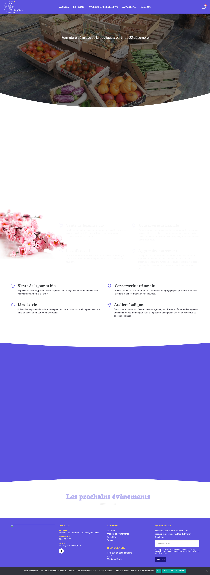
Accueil (64, 6)
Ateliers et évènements (118, 534)
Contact (145, 6)
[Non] (206, 570)
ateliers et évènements (103, 6)
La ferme (78, 6)
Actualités (129, 6)
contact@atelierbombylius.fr (70, 545)
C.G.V (109, 556)
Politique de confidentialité (119, 553)
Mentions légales (115, 559)
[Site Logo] (13, 7)
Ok (158, 571)
